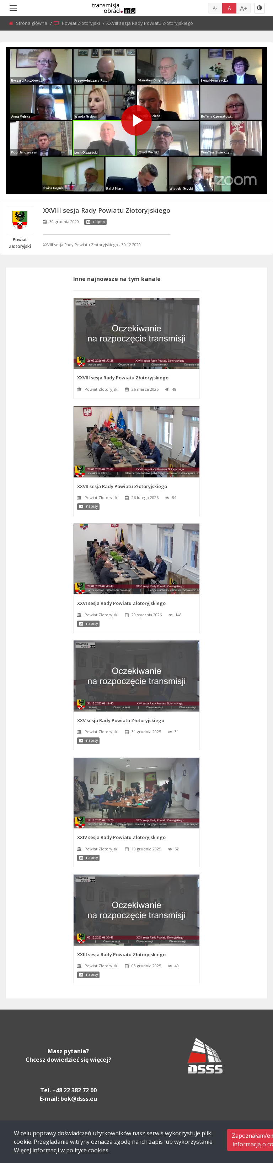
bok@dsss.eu (78, 1099)
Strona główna (32, 23)
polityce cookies (87, 1150)
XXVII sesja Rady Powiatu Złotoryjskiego (122, 486)
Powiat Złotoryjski (81, 23)
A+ (243, 8)
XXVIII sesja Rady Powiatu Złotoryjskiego (122, 377)
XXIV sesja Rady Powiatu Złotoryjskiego (121, 837)
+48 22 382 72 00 (74, 1090)
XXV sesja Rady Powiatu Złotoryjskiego (120, 720)
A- (215, 8)
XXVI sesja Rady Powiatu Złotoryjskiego (121, 603)
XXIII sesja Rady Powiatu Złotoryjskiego (121, 954)
